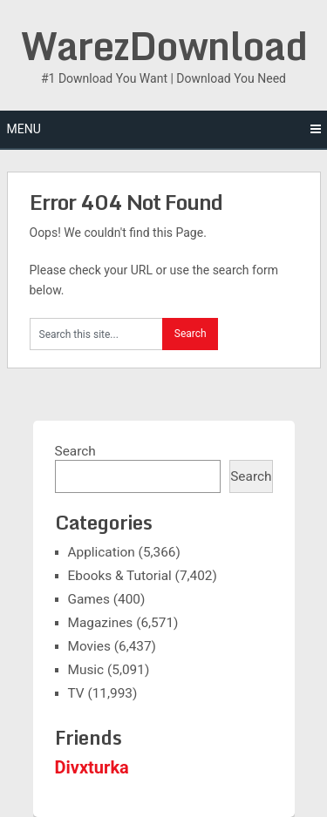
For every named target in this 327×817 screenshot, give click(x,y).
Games (89, 599)
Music (86, 670)
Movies (89, 646)
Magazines (100, 623)
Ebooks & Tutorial (120, 576)
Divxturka (92, 767)
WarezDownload (164, 45)
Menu (24, 129)
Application (101, 552)
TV (76, 693)
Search (75, 451)
